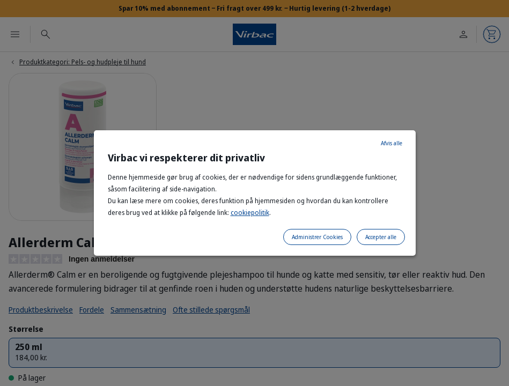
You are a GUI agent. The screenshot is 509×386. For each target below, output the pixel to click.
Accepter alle (380, 237)
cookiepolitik (250, 212)
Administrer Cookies (317, 237)
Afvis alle (391, 143)
